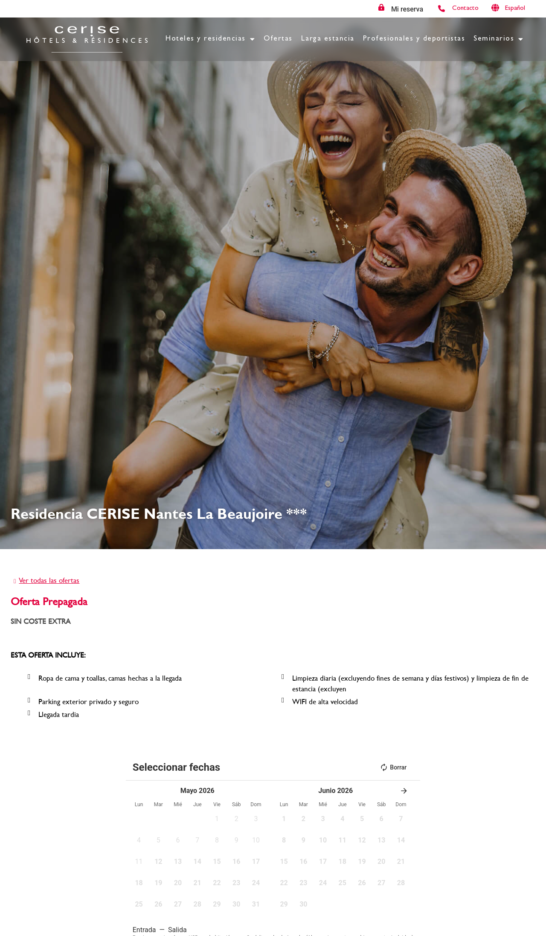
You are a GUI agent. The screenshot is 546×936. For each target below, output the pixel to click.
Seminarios (498, 39)
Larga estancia (327, 39)
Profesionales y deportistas (414, 39)
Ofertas (278, 39)
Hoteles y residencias (210, 39)
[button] (217, 821)
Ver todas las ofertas (49, 580)
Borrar (393, 767)
